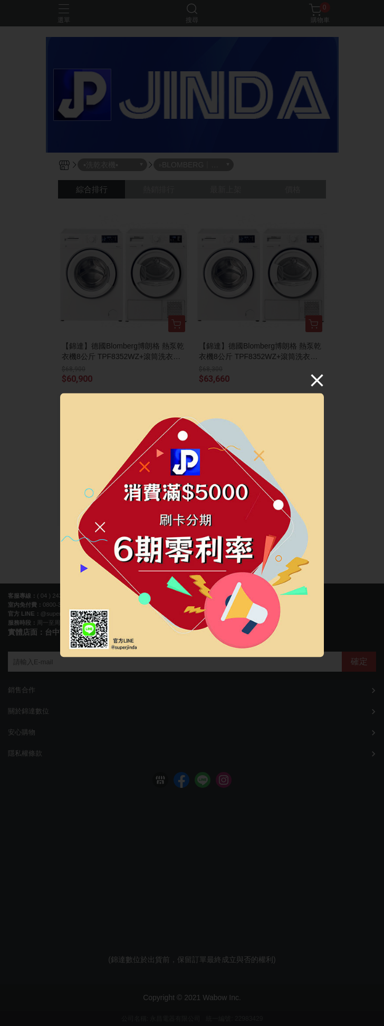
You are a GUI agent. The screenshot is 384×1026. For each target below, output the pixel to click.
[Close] (317, 379)
